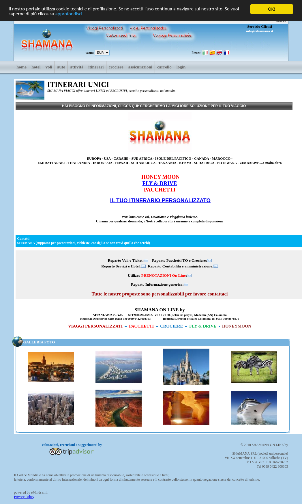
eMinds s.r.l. (39, 492)
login (181, 67)
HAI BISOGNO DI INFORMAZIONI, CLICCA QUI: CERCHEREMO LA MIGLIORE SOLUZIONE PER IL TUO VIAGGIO (154, 106)
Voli (49, 67)
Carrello (164, 67)
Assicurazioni (140, 67)
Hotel (36, 67)
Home (21, 67)
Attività (76, 67)
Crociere (116, 67)
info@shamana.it (259, 31)
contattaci (280, 21)
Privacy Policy (24, 496)
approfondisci (68, 14)
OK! (271, 9)
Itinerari (96, 67)
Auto (61, 67)
